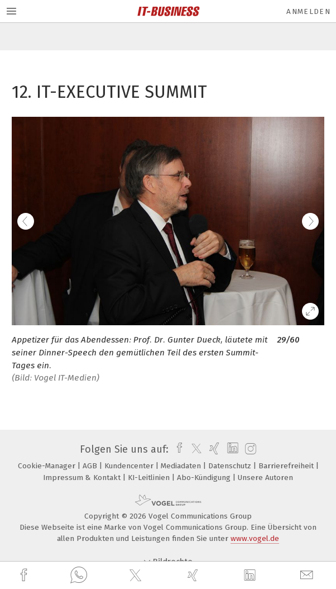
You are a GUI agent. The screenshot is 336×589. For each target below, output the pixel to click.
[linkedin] (251, 575)
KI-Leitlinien (150, 477)
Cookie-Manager (48, 466)
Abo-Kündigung (205, 477)
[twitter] (137, 575)
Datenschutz (230, 466)
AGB (91, 466)
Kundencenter (130, 466)
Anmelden (308, 11)
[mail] (308, 575)
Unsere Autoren (265, 477)
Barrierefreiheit (287, 466)
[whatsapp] (78, 576)
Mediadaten (182, 466)
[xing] (194, 575)
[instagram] (249, 449)
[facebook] (25, 575)
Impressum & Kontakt (83, 477)
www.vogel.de (255, 538)
